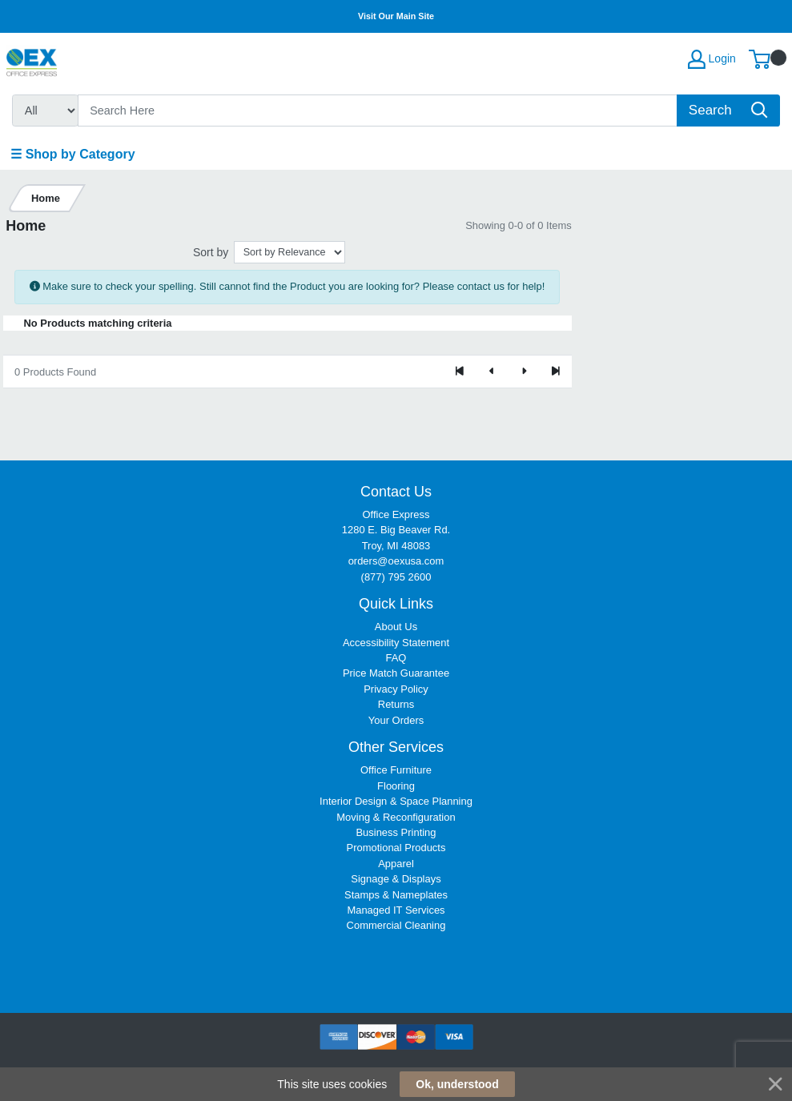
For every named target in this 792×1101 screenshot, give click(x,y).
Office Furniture (396, 770)
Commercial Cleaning (396, 925)
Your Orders (396, 720)
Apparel (396, 864)
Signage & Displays (395, 879)
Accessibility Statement (396, 643)
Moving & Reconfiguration (395, 817)
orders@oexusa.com (396, 561)
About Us (396, 627)
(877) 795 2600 (396, 577)
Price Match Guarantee (396, 673)
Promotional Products (396, 848)
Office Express (396, 514)
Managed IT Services (395, 910)
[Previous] (492, 372)
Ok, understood (457, 1084)
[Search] (378, 110)
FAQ (396, 658)
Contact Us (396, 492)
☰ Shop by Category (72, 154)
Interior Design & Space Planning (396, 801)
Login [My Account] (712, 59)
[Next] (524, 372)
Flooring (396, 786)
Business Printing (396, 832)
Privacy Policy (396, 689)
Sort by (210, 252)
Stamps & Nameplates (396, 895)
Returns (396, 704)
